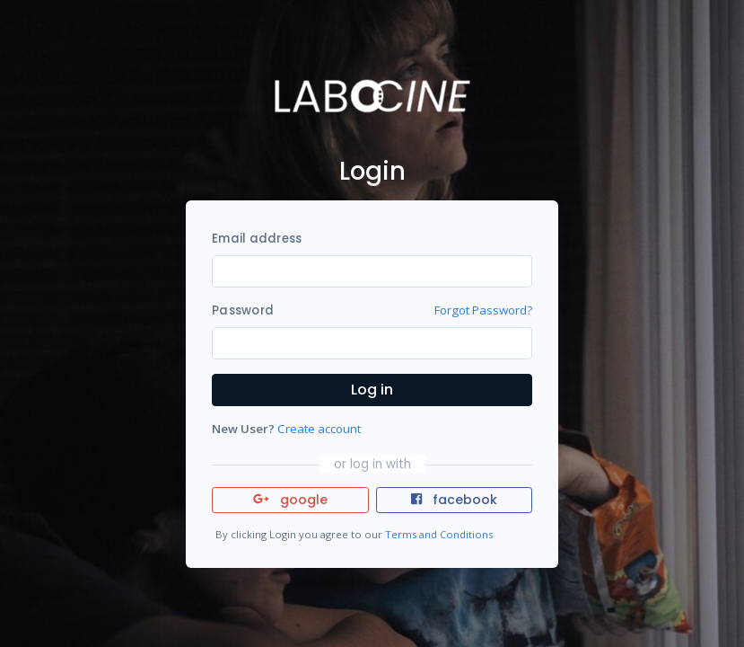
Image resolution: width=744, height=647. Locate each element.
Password (243, 310)
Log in (372, 389)
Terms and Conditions (439, 534)
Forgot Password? (483, 310)
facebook (454, 500)
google (290, 500)
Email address (257, 238)
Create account (319, 429)
